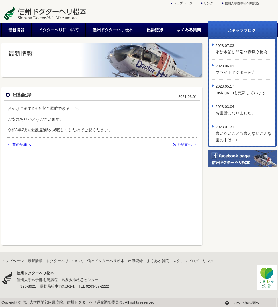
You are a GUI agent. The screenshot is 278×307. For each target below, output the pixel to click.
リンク (208, 3)
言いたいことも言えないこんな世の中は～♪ (244, 133)
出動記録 (155, 30)
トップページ (182, 3)
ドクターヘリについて (59, 30)
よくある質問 (189, 30)
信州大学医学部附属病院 (242, 3)
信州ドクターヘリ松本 (113, 30)
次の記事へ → (185, 144)
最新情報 (16, 30)
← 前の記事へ (19, 144)
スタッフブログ (242, 30)
